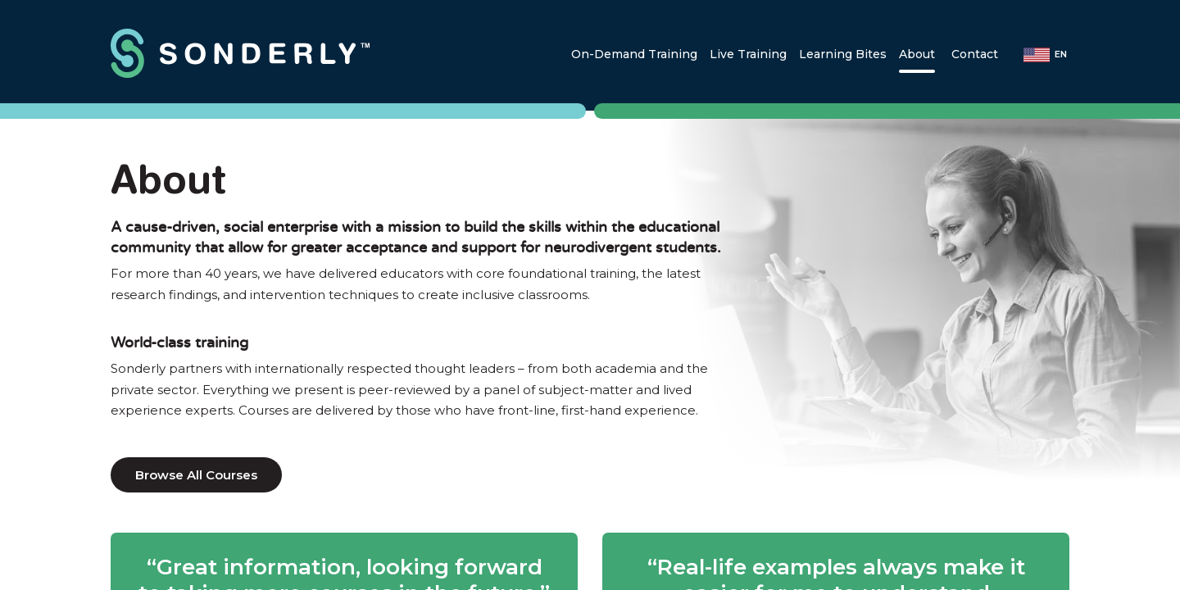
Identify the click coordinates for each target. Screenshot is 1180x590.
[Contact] (974, 54)
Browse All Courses (196, 475)
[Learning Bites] (843, 54)
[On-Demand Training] (634, 54)
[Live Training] (748, 54)
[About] (917, 54)
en (1061, 54)
